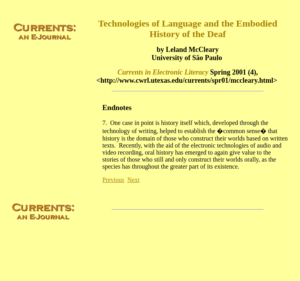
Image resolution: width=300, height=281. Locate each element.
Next (133, 179)
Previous (113, 179)
